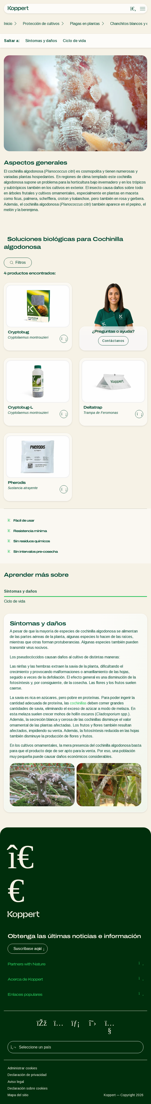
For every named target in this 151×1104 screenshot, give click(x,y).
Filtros (18, 262)
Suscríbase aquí (30, 949)
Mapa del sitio (18, 1095)
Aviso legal (16, 1082)
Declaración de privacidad (27, 1075)
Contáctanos (113, 341)
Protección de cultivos (41, 24)
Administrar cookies (22, 1068)
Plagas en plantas (85, 24)
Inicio (8, 24)
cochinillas (78, 703)
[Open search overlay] (133, 9)
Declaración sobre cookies (28, 1088)
